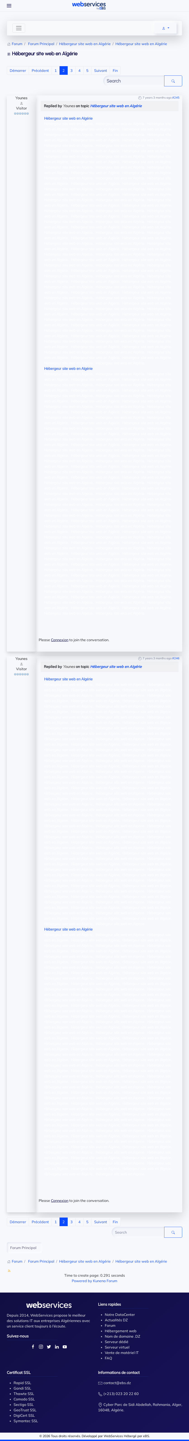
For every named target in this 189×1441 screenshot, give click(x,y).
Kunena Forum (105, 1280)
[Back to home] (88, 5)
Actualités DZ (116, 1320)
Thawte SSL (24, 1393)
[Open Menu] (9, 5)
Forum (110, 1325)
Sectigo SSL (24, 1404)
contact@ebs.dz (117, 1382)
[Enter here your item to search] (133, 80)
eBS (146, 1436)
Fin (115, 70)
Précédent (40, 70)
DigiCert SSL (24, 1415)
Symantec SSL (26, 1421)
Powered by (82, 1280)
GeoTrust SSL (25, 1410)
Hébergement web (120, 1331)
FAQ (108, 1358)
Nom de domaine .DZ (122, 1336)
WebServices (113, 1436)
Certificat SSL (19, 1372)
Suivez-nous (18, 1336)
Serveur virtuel (117, 1347)
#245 (175, 97)
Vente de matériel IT (122, 1352)
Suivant (100, 70)
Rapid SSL (22, 1382)
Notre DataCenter (120, 1314)
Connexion (59, 640)
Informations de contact (119, 1372)
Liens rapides (109, 1304)
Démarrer (18, 70)
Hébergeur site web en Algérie (116, 106)
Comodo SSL (24, 1399)
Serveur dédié (116, 1341)
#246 (175, 658)
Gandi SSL (22, 1388)
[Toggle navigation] (18, 28)
